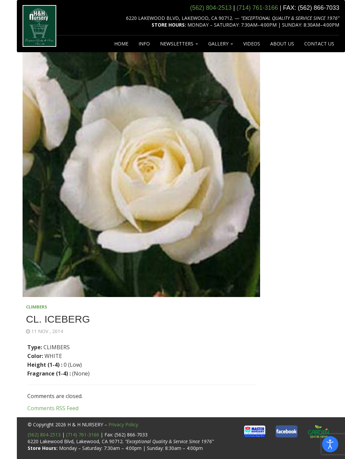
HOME (121, 43)
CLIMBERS (36, 307)
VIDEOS (251, 43)
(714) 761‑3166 (257, 7)
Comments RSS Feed (53, 408)
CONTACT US (319, 43)
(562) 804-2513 (44, 434)
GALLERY (220, 43)
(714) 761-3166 (82, 434)
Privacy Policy (123, 424)
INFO (144, 43)
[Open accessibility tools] (330, 444)
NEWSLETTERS (179, 43)
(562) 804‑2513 (210, 7)
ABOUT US (282, 43)
